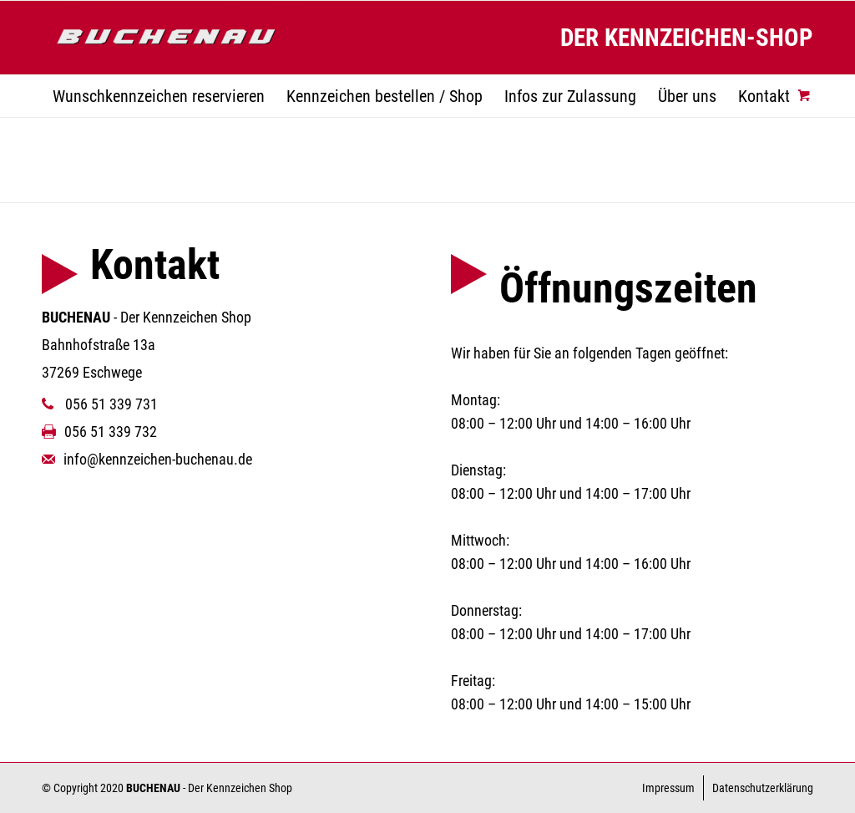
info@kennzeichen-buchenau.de (147, 459)
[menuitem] (159, 96)
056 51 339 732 (99, 431)
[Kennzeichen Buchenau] (167, 37)
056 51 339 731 (100, 404)
